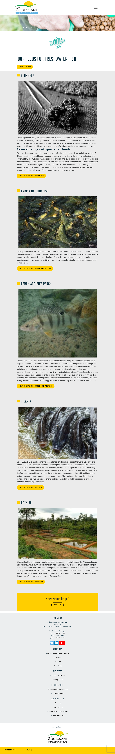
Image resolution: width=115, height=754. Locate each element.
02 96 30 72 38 (59, 638)
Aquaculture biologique (58, 711)
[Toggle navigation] (96, 7)
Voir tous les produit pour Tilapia (30, 487)
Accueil (20, 27)
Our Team (58, 666)
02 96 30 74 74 (59, 633)
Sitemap (29, 750)
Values (58, 662)
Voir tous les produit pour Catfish (31, 581)
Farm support (58, 693)
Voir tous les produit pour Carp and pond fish (35, 268)
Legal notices (10, 750)
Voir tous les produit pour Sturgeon (31, 175)
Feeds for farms (58, 675)
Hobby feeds (58, 679)
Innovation (58, 707)
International (58, 715)
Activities (58, 657)
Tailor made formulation (58, 689)
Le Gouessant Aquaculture (58, 653)
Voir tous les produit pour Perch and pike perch (35, 386)
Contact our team (25, 66)
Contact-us (58, 604)
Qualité (58, 703)
